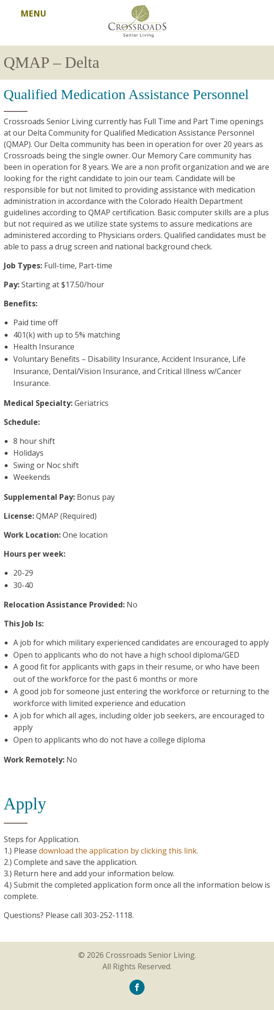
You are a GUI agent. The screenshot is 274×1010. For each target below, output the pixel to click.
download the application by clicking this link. (118, 850)
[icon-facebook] (137, 987)
